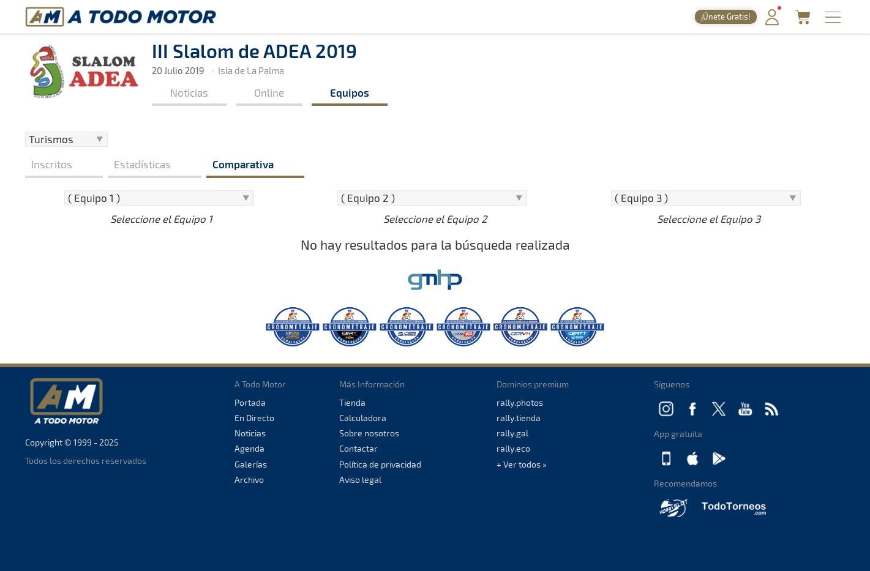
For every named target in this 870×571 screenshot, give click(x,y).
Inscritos (51, 164)
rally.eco (513, 448)
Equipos (349, 92)
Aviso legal (360, 479)
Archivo (249, 479)
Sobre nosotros (369, 433)
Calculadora (362, 417)
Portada (250, 402)
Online (269, 92)
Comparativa (243, 164)
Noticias (189, 92)
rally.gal (512, 433)
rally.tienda (519, 417)
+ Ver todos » (522, 464)
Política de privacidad (380, 464)
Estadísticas (142, 164)
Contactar (358, 448)
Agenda (249, 448)
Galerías (250, 464)
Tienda (352, 402)
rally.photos (520, 402)
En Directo (254, 417)
